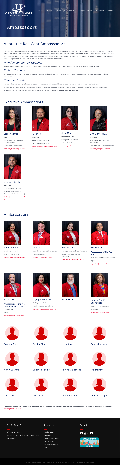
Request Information (51, 438)
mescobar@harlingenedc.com (73, 259)
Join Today (47, 435)
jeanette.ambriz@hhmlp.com (14, 257)
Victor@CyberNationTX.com (14, 316)
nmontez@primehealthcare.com (72, 146)
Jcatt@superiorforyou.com (42, 257)
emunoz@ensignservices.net (100, 149)
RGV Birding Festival (51, 444)
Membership (60, 10)
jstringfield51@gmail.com (100, 312)
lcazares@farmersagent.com (14, 149)
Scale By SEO (90, 462)
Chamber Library (85, 10)
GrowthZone (76, 462)
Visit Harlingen (49, 441)
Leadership (100, 10)
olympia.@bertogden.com (45, 309)
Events (49, 10)
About (41, 10)
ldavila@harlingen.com (12, 409)
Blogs (45, 447)
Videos (110, 10)
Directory (72, 10)
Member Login (49, 432)
